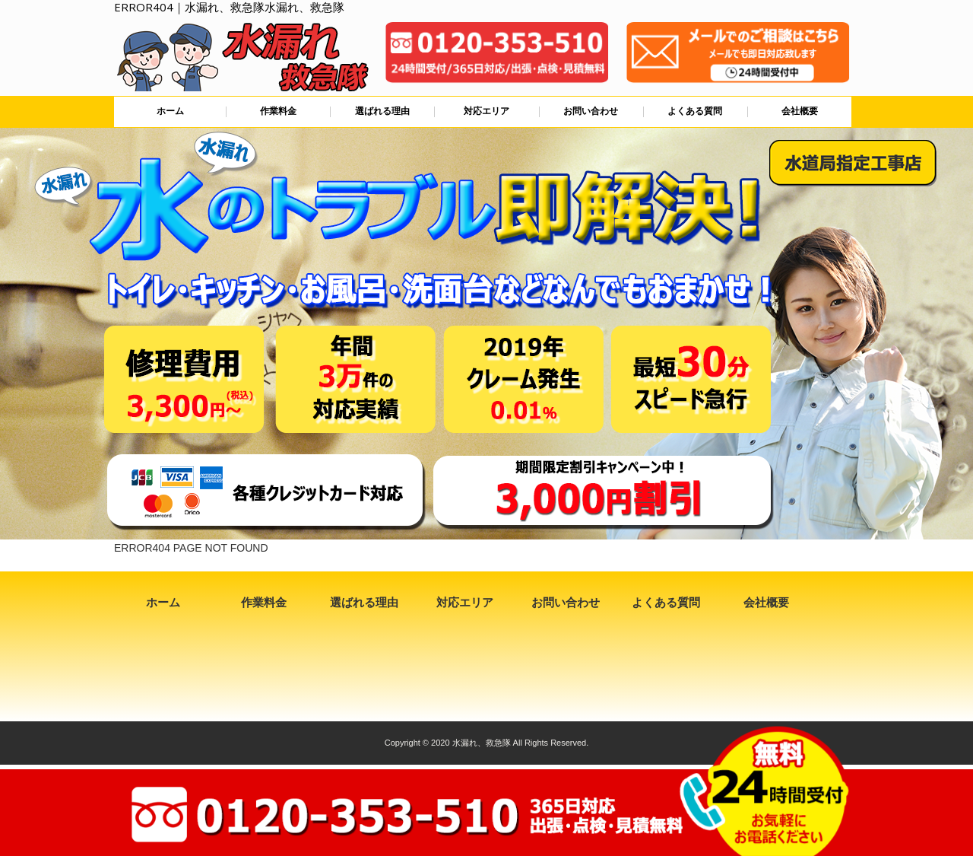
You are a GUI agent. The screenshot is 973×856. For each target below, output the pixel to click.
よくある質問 (694, 111)
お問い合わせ (590, 111)
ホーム (170, 111)
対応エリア (486, 111)
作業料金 (278, 111)
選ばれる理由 (382, 111)
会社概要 (799, 111)
